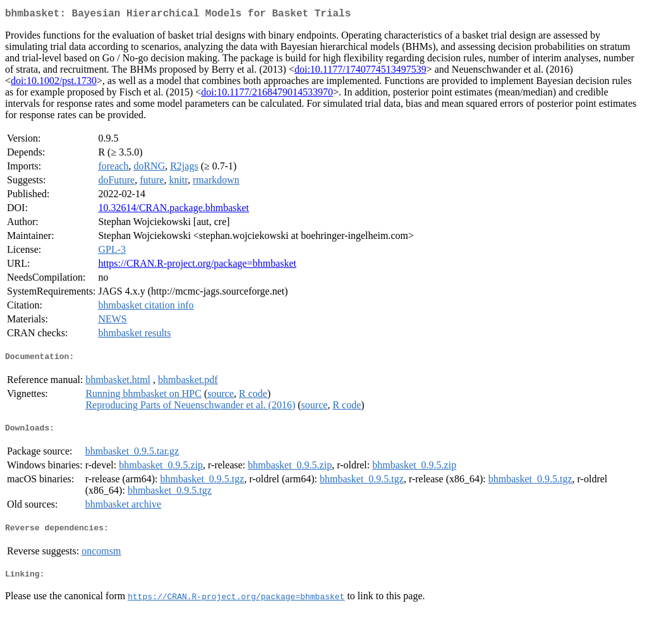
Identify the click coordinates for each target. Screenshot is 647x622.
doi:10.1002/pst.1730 (54, 83)
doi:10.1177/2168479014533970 (267, 94)
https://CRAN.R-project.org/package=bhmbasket (197, 265)
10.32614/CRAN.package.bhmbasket (173, 210)
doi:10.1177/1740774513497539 (360, 71)
